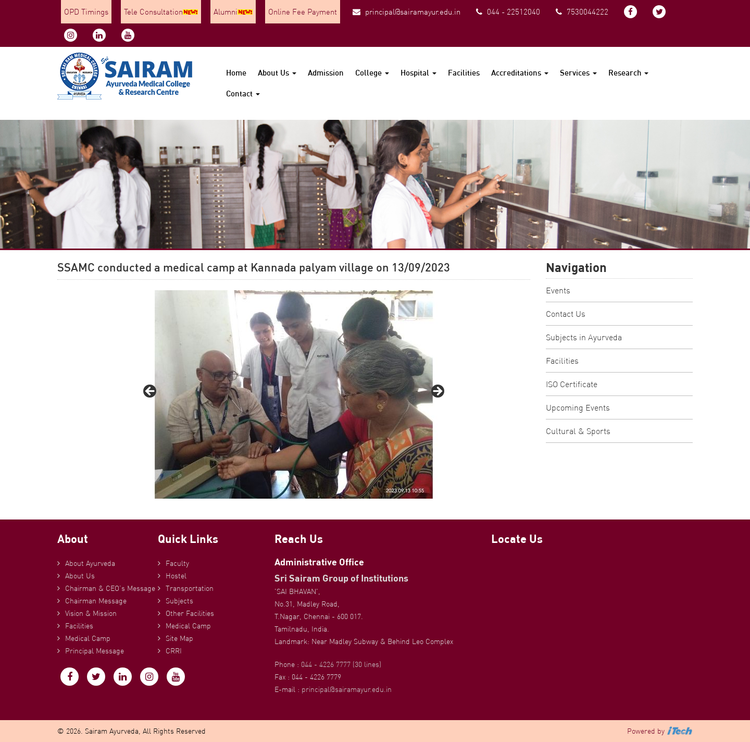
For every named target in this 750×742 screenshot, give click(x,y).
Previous (150, 392)
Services (578, 73)
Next (437, 392)
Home (236, 73)
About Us (277, 73)
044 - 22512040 (508, 12)
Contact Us (565, 313)
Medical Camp (87, 638)
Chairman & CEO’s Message (110, 588)
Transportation (190, 588)
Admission (326, 73)
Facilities (464, 73)
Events (558, 290)
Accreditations (519, 73)
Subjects (179, 600)
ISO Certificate (571, 384)
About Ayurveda (90, 563)
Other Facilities (190, 613)
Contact (243, 93)
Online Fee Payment (302, 12)
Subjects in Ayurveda (584, 337)
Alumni (233, 12)
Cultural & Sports (578, 431)
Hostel (176, 575)
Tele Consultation (161, 12)
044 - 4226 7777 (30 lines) (341, 664)
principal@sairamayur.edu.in (406, 12)
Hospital (418, 73)
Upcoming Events (578, 407)
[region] (294, 394)
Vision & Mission (91, 613)
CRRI (174, 651)
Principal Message (94, 651)
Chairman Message (96, 600)
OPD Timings (86, 12)
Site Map (179, 638)
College (372, 73)
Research (628, 73)
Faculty (177, 563)
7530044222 (582, 12)
